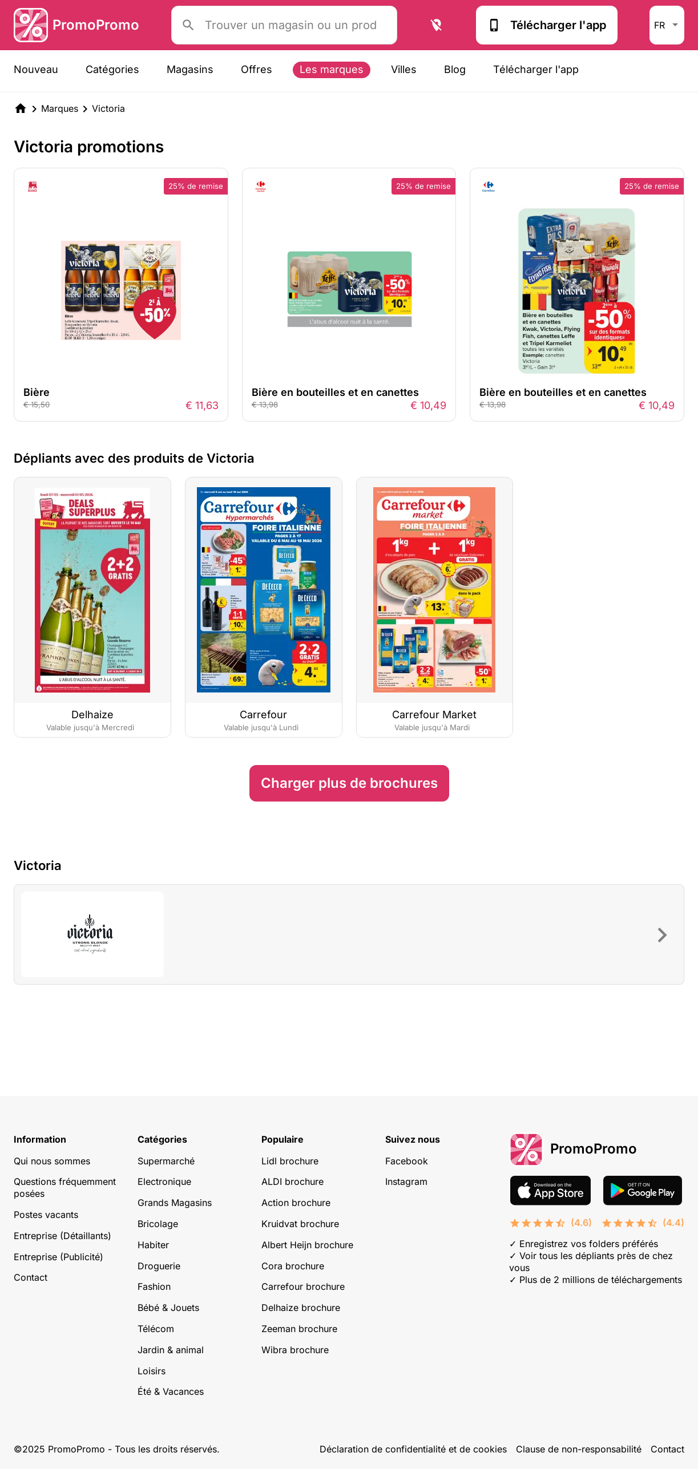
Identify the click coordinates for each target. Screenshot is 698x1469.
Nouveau (36, 69)
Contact (30, 1277)
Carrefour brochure (303, 1286)
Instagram (406, 1181)
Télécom (156, 1328)
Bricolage (158, 1223)
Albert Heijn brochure (307, 1245)
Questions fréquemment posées (65, 1187)
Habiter (153, 1245)
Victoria (108, 108)
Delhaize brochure (300, 1307)
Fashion (154, 1286)
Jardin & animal (171, 1349)
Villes (404, 69)
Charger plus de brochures (349, 783)
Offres (256, 69)
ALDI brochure (292, 1181)
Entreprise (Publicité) (58, 1256)
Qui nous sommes (52, 1161)
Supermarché (166, 1161)
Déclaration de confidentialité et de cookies (413, 1449)
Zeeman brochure (299, 1328)
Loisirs (152, 1371)
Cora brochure (292, 1266)
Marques (59, 108)
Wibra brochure (295, 1349)
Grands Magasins (175, 1202)
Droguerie (159, 1266)
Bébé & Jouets (168, 1307)
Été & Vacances (171, 1391)
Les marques (332, 69)
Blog (455, 69)
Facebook (406, 1161)
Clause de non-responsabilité (578, 1449)
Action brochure (295, 1202)
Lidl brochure (289, 1161)
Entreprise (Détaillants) (62, 1235)
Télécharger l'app (546, 25)
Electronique (164, 1181)
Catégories (112, 69)
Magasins (190, 69)
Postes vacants (46, 1214)
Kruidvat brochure (300, 1223)
